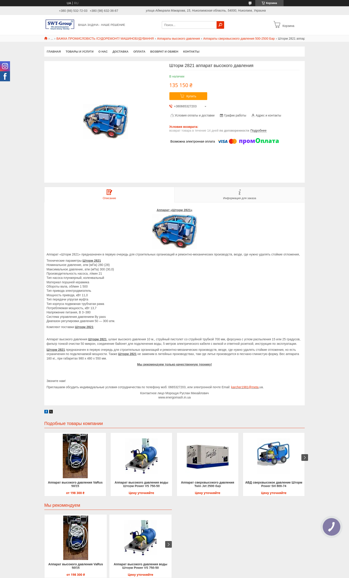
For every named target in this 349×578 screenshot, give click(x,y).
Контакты (191, 51)
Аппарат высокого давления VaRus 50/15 (75, 484)
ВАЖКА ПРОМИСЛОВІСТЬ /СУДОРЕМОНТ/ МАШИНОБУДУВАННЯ (105, 38)
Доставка (121, 51)
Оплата (139, 51)
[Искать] (220, 25)
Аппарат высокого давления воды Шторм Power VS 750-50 (141, 484)
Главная (54, 51)
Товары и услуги (79, 51)
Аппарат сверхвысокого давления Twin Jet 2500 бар (207, 484)
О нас (103, 51)
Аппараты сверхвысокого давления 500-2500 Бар (239, 38)
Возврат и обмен (164, 51)
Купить (191, 96)
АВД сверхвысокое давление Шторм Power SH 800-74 (273, 484)
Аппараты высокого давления (178, 38)
